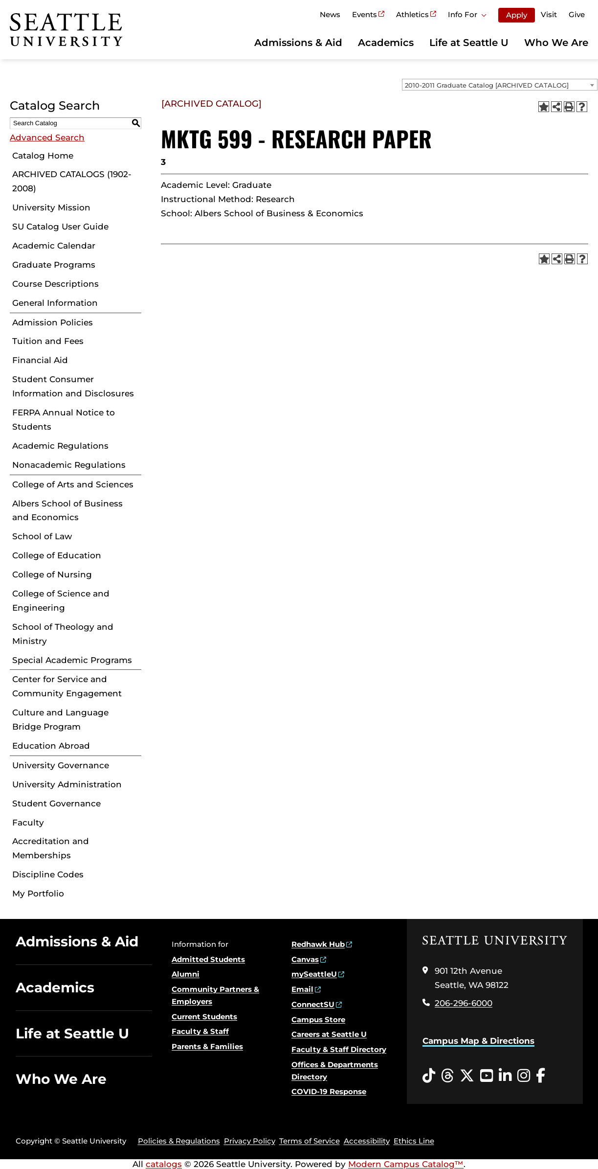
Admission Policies (52, 322)
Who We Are (556, 42)
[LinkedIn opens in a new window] (505, 1076)
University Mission (51, 207)
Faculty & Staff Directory (338, 1049)
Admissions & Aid (298, 42)
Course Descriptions (55, 284)
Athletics (412, 14)
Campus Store (318, 1019)
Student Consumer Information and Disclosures (73, 386)
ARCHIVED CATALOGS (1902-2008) (72, 181)
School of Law (42, 536)
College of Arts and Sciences (72, 484)
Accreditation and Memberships (50, 848)
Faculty (28, 822)
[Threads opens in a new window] (447, 1076)
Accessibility (367, 1141)
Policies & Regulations (179, 1141)
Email (302, 989)
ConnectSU (312, 1004)
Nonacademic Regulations (69, 465)
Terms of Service (309, 1141)
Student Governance (56, 803)
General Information (55, 303)
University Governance (60, 765)
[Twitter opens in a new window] (467, 1076)
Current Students (204, 1016)
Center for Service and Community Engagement (67, 686)
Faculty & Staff (200, 1031)
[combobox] (500, 85)
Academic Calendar (53, 246)
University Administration (67, 784)
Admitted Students (208, 959)
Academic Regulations (60, 446)
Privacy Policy (249, 1141)
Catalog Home (42, 155)
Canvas (305, 959)
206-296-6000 (463, 1003)
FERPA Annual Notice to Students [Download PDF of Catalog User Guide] (63, 420)
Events (364, 14)
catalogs (164, 1164)
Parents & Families (207, 1046)
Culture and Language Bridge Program (60, 720)
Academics (386, 42)
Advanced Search (47, 137)
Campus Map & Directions (478, 1041)
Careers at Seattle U (329, 1034)
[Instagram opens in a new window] (523, 1076)
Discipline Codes (48, 874)
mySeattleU (314, 974)
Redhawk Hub (318, 944)
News (330, 14)
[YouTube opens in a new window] (486, 1076)
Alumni (185, 974)
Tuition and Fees (48, 341)
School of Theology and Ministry (62, 634)
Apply (516, 15)
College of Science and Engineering (61, 601)
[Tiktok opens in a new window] (428, 1076)
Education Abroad (51, 746)
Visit (549, 14)
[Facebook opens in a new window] (540, 1076)
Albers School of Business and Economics (67, 511)
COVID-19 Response (328, 1091)
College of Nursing (52, 574)
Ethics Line (414, 1141)
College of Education (56, 555)
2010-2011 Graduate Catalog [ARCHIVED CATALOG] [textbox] (487, 85)
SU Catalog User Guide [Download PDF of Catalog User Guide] (60, 226)
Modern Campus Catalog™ (406, 1164)
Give (577, 14)
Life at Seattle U (469, 42)
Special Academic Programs (72, 660)
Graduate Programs (53, 265)
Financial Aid (40, 360)
